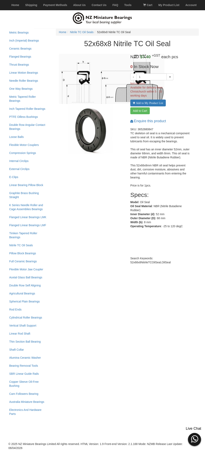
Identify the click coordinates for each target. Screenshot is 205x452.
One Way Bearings (21, 88)
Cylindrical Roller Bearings (25, 317)
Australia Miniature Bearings (26, 401)
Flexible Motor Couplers (24, 145)
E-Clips (13, 177)
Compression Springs (22, 153)
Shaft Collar (16, 349)
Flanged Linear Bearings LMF (27, 225)
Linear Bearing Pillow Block (26, 185)
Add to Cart (140, 110)
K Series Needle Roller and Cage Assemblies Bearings (26, 207)
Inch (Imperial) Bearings (24, 40)
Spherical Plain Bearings (24, 301)
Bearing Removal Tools (23, 365)
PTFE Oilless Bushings (23, 116)
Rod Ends (15, 309)
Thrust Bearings (19, 64)
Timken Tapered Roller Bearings (23, 235)
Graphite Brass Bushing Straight (24, 195)
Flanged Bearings (20, 56)
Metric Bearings (19, 32)
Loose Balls (16, 136)
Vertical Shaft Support (22, 325)
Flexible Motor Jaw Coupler (26, 269)
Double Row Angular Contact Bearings (27, 126)
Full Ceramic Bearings (23, 261)
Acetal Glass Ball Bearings (25, 277)
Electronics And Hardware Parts (25, 411)
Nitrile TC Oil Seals (21, 245)
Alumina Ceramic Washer (25, 357)
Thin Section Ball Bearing (25, 341)
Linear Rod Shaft (19, 333)
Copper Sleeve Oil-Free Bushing (24, 383)
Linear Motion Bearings (23, 72)
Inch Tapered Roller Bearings (27, 108)
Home (62, 32)
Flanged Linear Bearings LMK (27, 217)
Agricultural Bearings (22, 293)
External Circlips (19, 169)
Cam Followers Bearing (23, 393)
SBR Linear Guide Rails (24, 373)
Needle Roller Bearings (23, 80)
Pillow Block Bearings (22, 253)
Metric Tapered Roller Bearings (22, 98)
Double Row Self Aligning (25, 285)
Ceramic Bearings (20, 48)
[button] (194, 439)
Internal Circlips (18, 161)
